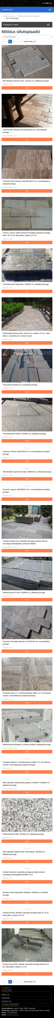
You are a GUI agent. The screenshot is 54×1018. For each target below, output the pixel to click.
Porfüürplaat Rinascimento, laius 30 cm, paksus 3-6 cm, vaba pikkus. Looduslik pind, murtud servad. (26, 334)
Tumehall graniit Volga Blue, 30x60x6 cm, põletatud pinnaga (26, 284)
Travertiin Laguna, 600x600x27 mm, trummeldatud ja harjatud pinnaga (26, 491)
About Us (5, 995)
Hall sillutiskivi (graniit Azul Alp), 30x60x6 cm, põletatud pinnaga (27, 472)
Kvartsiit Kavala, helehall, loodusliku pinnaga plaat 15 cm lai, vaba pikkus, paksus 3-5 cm (26, 914)
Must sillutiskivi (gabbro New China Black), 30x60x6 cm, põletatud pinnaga (24, 853)
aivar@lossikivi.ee (13, 1015)
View (27, 88)
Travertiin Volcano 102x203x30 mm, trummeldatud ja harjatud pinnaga (26, 453)
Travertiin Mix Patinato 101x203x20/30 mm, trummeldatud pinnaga (25, 131)
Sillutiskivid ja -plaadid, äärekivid (28, 16)
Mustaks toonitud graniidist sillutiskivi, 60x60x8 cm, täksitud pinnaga (25, 894)
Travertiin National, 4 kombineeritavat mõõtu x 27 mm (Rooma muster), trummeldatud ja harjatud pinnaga (26, 763)
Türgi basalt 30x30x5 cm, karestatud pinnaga (20, 385)
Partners (6, 998)
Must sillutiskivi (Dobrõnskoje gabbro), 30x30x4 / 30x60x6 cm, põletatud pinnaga (26, 784)
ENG (47, 3)
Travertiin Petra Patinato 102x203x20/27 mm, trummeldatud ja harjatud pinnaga (26, 182)
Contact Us (6, 1001)
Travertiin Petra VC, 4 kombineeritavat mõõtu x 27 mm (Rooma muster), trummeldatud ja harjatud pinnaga (27, 694)
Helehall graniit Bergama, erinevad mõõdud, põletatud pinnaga (27, 744)
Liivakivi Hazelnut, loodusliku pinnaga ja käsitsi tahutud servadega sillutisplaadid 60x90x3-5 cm (24, 873)
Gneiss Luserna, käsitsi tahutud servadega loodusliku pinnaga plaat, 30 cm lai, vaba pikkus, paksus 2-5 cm (26, 234)
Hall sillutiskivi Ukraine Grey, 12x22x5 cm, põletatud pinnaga (26, 81)
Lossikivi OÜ (7, 10)
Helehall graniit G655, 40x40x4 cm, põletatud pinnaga (23, 834)
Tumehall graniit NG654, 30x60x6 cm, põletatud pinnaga (24, 434)
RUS (50, 3)
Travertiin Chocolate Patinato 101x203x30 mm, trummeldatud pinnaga (26, 643)
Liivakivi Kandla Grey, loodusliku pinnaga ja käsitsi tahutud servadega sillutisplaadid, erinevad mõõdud (25, 542)
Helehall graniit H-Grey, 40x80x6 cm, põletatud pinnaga (24, 592)
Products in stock (9, 16)
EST (43, 3)
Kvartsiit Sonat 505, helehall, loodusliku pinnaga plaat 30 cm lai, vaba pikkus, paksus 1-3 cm (26, 965)
